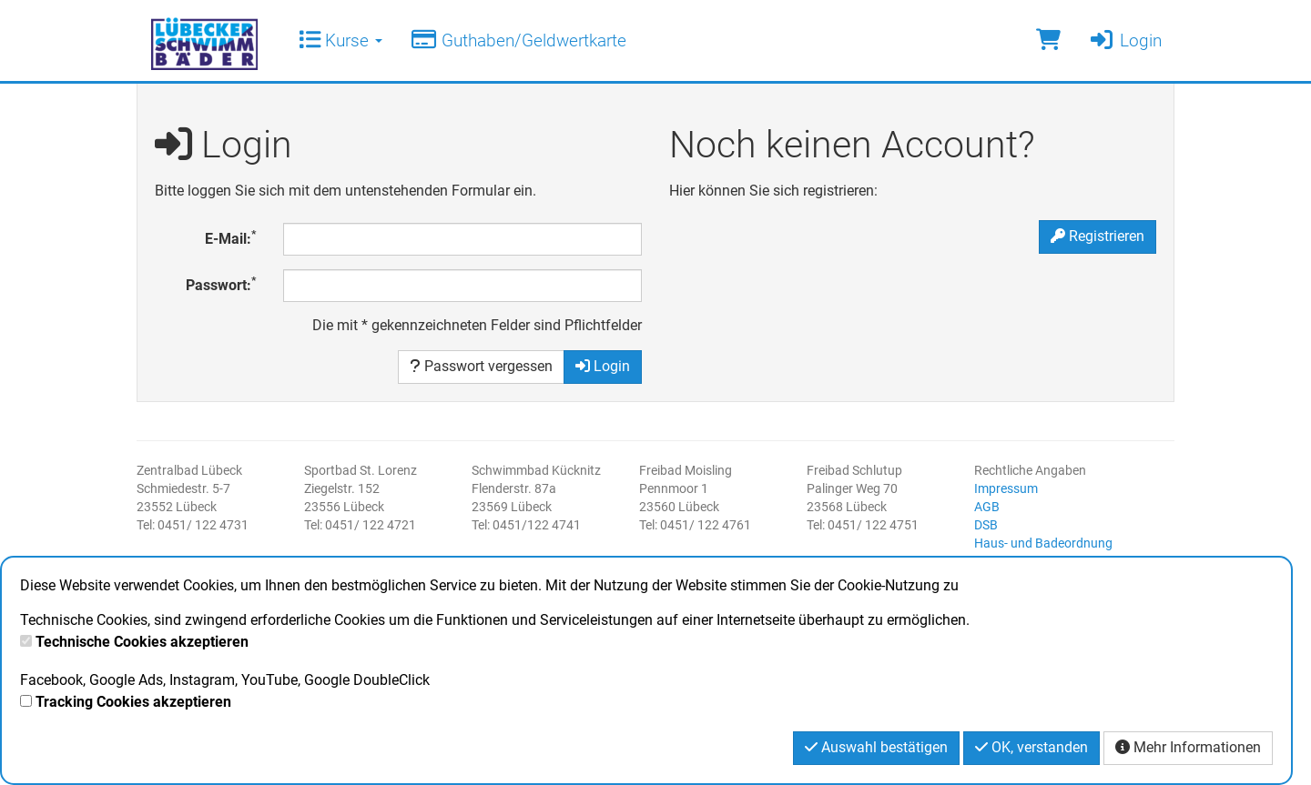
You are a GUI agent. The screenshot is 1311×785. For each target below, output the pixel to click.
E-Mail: (230, 237)
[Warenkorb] (1048, 40)
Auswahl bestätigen (876, 747)
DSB (986, 525)
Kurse (340, 40)
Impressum (1006, 488)
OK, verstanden (1031, 747)
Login (1125, 40)
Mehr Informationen (1188, 747)
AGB (987, 506)
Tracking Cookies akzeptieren (133, 701)
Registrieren (1097, 236)
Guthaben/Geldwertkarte (518, 40)
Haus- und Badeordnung (1043, 543)
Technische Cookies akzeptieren (142, 641)
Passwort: (221, 284)
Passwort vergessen (481, 366)
